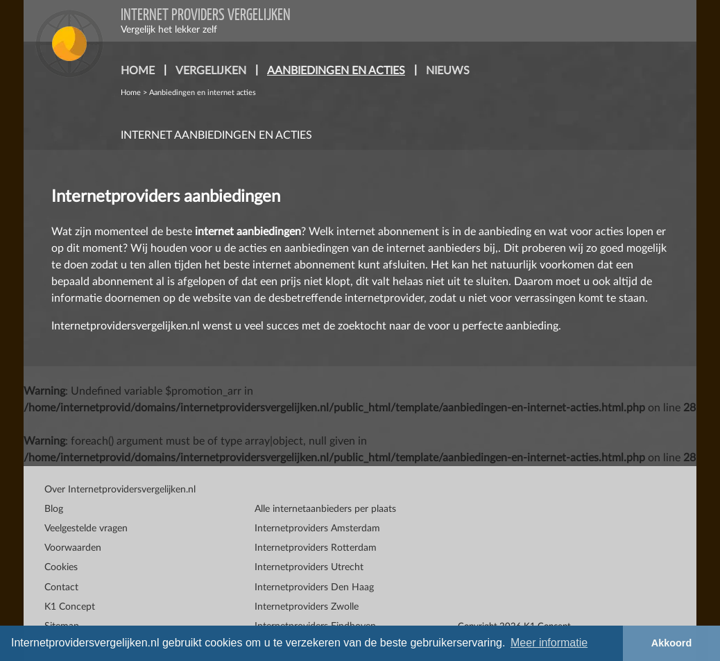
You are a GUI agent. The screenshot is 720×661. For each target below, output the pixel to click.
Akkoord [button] (671, 643)
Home (131, 92)
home (138, 70)
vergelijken (210, 70)
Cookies (61, 567)
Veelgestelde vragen (86, 528)
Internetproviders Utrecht (309, 567)
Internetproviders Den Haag (314, 587)
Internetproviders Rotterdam (316, 548)
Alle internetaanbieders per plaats (325, 509)
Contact (61, 587)
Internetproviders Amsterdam (317, 528)
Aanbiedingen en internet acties (202, 92)
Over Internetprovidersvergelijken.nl (120, 490)
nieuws (448, 70)
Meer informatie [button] (549, 643)
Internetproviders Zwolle (307, 607)
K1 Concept (69, 607)
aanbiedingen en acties (339, 69)
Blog (53, 509)
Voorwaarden (72, 548)
